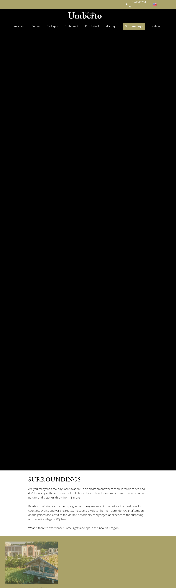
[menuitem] (20, 26)
